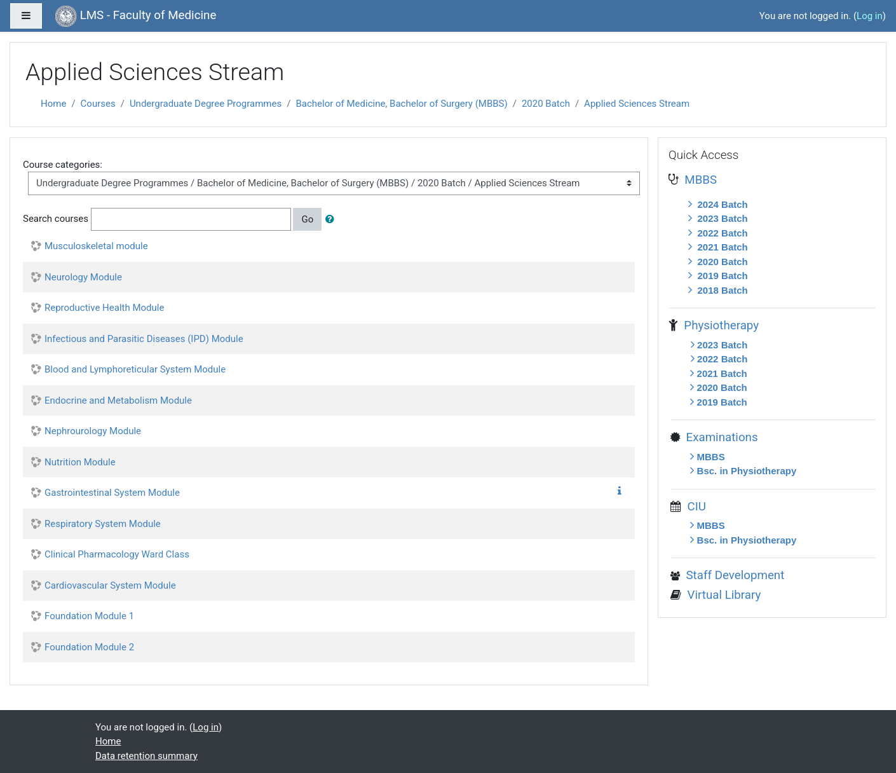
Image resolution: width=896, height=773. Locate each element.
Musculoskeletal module (96, 246)
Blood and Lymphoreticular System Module (135, 369)
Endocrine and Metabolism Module (118, 400)
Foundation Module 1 (89, 616)
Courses (98, 103)
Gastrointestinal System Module (112, 492)
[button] (332, 220)
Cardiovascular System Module (110, 585)
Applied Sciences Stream (636, 103)
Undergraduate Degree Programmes (206, 103)
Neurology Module (83, 277)
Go (307, 219)
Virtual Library (721, 595)
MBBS (698, 180)
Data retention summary (146, 756)
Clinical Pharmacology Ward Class (116, 554)
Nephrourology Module (92, 431)
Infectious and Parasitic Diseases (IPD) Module (143, 339)
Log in (870, 16)
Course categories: (62, 164)
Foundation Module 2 (89, 647)
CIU (693, 507)
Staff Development (732, 575)
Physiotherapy (718, 325)
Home (53, 103)
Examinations (718, 437)
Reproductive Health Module (104, 307)
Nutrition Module (80, 462)
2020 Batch (546, 103)
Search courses (55, 218)
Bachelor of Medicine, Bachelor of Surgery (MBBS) (401, 103)
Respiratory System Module (102, 524)
